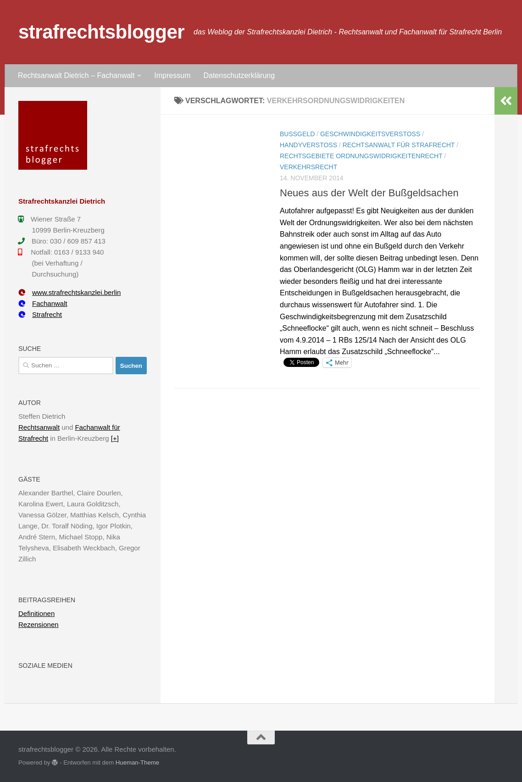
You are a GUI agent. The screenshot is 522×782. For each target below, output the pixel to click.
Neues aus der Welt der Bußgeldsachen (369, 193)
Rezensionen (38, 624)
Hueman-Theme (137, 762)
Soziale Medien (45, 665)
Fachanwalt (42, 303)
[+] (115, 438)
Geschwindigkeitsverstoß (370, 134)
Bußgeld (297, 134)
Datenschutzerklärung (239, 75)
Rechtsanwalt (39, 427)
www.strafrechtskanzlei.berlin (69, 292)
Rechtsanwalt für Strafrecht (399, 145)
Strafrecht (40, 314)
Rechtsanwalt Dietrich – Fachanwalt (76, 75)
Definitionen (36, 613)
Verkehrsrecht (308, 167)
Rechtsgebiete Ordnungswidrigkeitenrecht (361, 156)
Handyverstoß (308, 145)
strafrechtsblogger (101, 32)
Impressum (172, 75)
